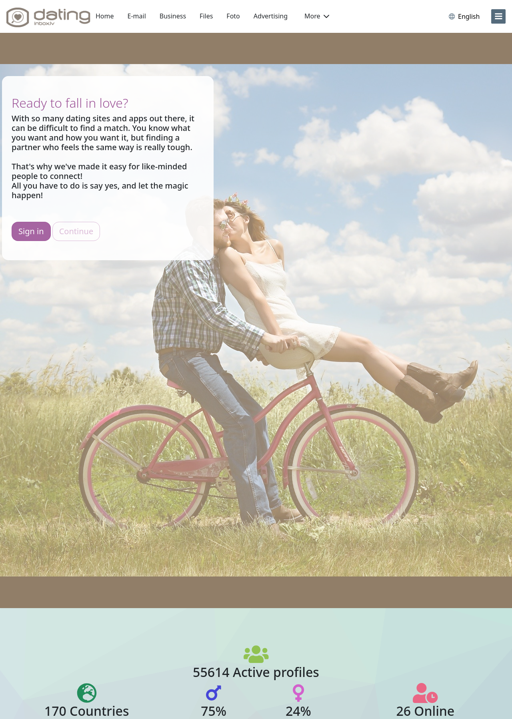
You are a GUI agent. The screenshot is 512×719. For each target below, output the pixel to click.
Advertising (271, 16)
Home (105, 16)
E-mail (137, 16)
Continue (76, 231)
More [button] (316, 16)
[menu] (498, 16)
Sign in (31, 231)
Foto (233, 16)
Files (206, 16)
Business (173, 16)
